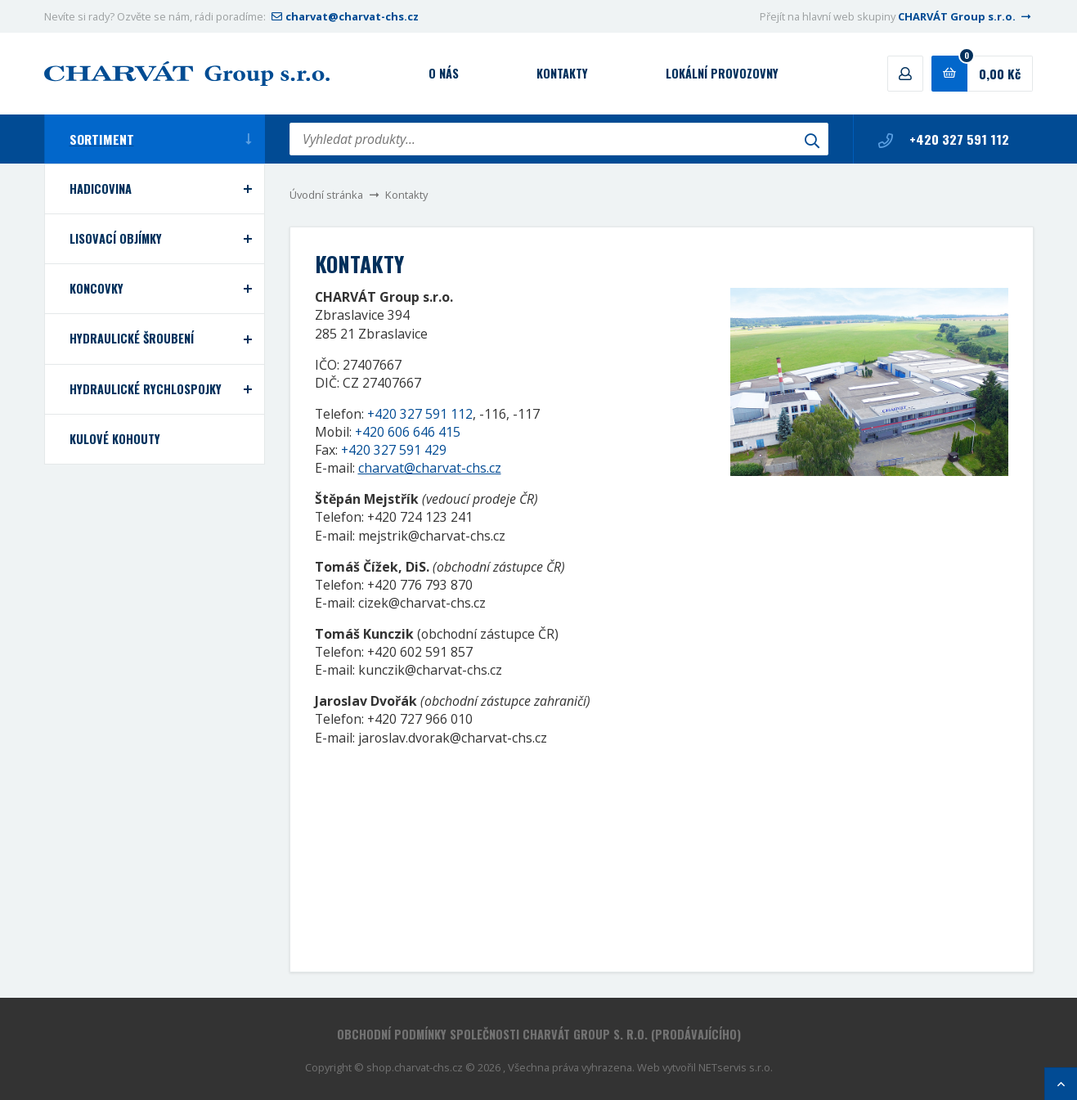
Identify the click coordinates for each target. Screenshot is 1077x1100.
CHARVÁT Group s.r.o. (966, 16)
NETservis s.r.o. (735, 1067)
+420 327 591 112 (943, 139)
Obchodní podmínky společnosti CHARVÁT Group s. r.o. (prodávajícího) (539, 1034)
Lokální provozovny (722, 73)
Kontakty (562, 73)
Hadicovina (101, 188)
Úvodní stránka (326, 194)
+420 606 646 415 (407, 432)
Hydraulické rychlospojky (146, 388)
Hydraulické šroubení (132, 338)
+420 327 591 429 (394, 450)
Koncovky (96, 288)
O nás (444, 73)
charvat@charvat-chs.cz (343, 16)
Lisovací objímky (116, 238)
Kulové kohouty (115, 438)
